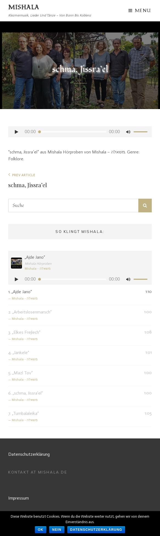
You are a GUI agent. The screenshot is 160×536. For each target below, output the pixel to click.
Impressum (18, 498)
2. (74, 315)
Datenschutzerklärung (29, 454)
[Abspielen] (16, 131)
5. (74, 376)
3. (74, 336)
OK (40, 530)
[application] (80, 131)
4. (74, 356)
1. (74, 295)
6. (74, 396)
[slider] (72, 131)
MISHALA (23, 7)
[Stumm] (128, 131)
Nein (56, 530)
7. (74, 417)
